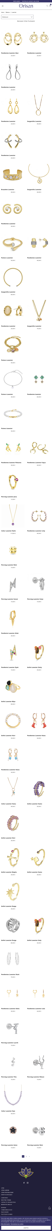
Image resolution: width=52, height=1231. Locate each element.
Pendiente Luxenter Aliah (10, 633)
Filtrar (43, 17)
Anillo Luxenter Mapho (9, 872)
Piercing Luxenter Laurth (9, 1043)
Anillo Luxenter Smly (34, 940)
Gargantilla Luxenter (34, 121)
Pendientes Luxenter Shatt (10, 974)
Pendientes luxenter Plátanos (11, 462)
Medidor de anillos (6, 1204)
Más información (5, 1224)
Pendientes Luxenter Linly (36, 531)
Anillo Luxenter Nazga (8, 906)
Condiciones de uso (6, 1209)
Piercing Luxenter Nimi (9, 565)
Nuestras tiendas (6, 1200)
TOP (49, 1208)
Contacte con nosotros (8, 1202)
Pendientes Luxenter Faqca (36, 462)
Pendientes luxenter (34, 394)
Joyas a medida (5, 1190)
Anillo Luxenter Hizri (8, 735)
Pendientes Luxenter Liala (36, 1008)
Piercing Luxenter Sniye (35, 599)
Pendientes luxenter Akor (10, 53)
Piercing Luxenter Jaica (9, 497)
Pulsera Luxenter (7, 258)
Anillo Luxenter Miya (8, 701)
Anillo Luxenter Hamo (34, 804)
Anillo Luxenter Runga (8, 940)
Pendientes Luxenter (34, 53)
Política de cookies (6, 1214)
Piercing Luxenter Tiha (9, 1077)
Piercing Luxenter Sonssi (9, 599)
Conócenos (4, 1197)
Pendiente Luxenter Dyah (10, 667)
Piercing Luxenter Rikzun (35, 1077)
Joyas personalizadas (7, 1192)
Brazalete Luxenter (7, 189)
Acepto (26, 1228)
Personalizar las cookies (17, 1224)
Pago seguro (5, 1212)
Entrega (3, 1207)
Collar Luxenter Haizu (8, 804)
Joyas (2, 1188)
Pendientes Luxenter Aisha (10, 1008)
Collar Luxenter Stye (8, 1111)
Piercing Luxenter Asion (9, 1145)
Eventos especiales (6, 1194)
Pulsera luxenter (6, 428)
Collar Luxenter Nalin (8, 531)
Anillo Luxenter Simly (34, 667)
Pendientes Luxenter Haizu (36, 735)
